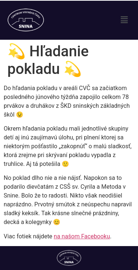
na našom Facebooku (82, 236)
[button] (124, 20)
